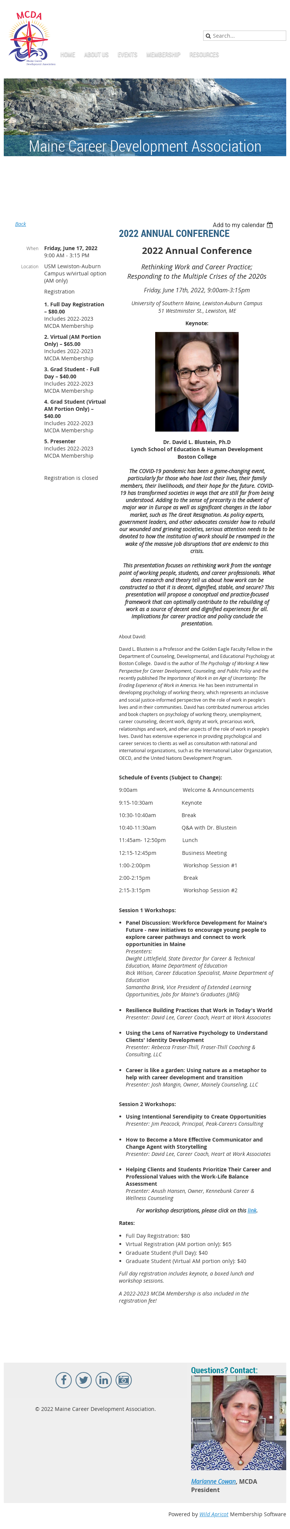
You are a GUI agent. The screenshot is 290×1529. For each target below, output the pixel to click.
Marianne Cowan (213, 1481)
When (32, 248)
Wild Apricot (213, 1514)
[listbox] (244, 225)
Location (30, 266)
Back (20, 223)
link (252, 1210)
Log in (278, 11)
